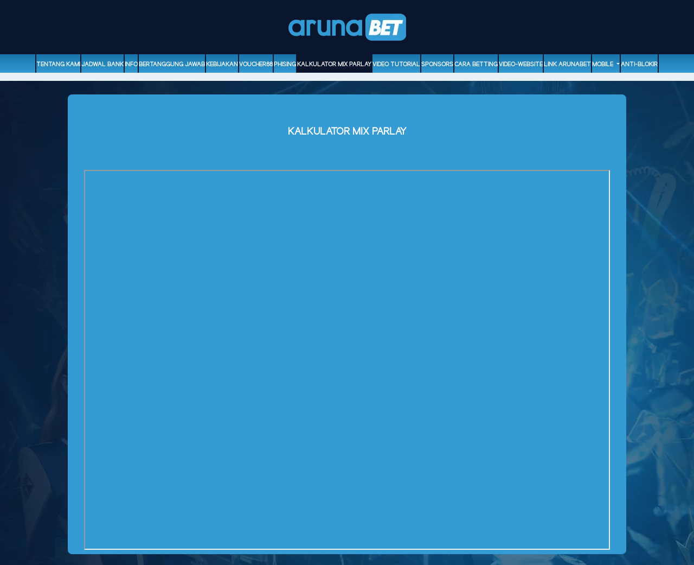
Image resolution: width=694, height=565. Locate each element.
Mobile (603, 64)
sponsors (437, 64)
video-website (521, 64)
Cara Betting (476, 64)
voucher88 (256, 64)
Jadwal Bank (102, 64)
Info (131, 64)
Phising (285, 64)
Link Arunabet (567, 64)
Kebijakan (222, 64)
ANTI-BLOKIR (639, 64)
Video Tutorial (396, 64)
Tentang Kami (58, 64)
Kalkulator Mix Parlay (334, 64)
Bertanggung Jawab (172, 64)
